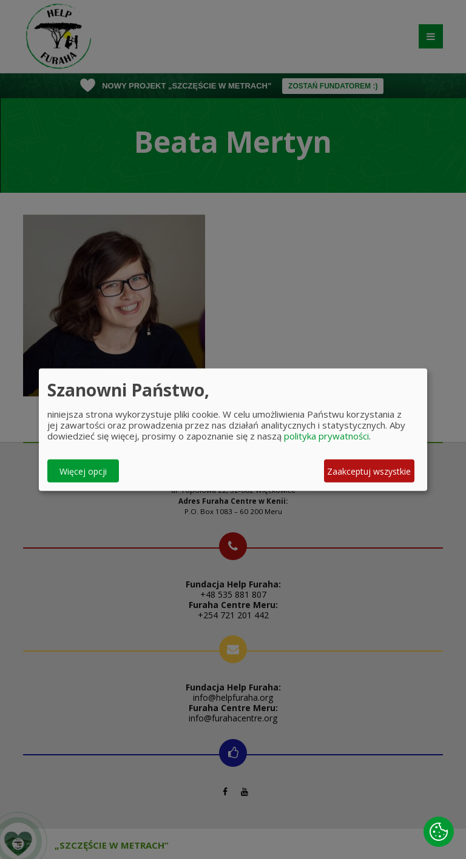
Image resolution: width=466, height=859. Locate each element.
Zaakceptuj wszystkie (369, 470)
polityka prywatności (326, 436)
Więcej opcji (83, 470)
